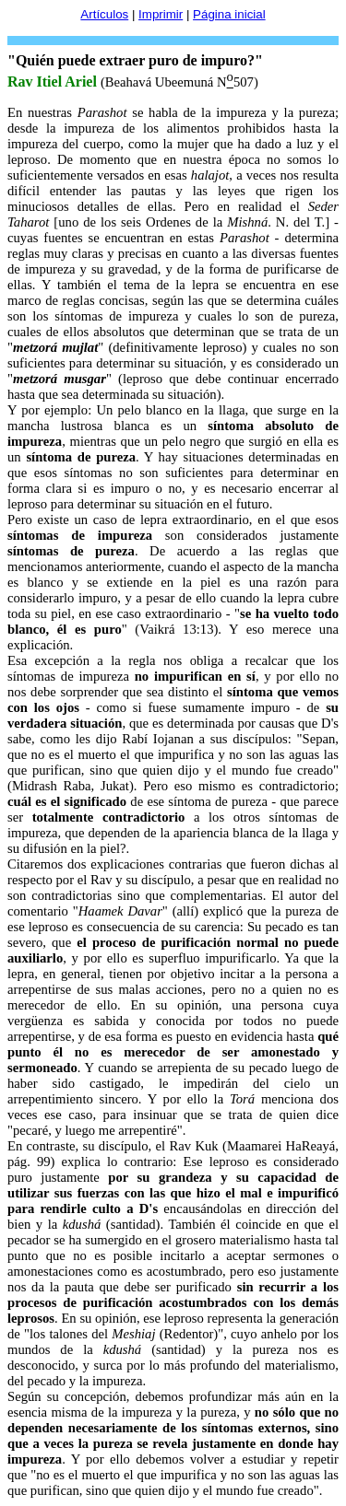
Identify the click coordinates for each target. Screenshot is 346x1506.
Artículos (104, 14)
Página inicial (229, 14)
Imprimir (160, 14)
